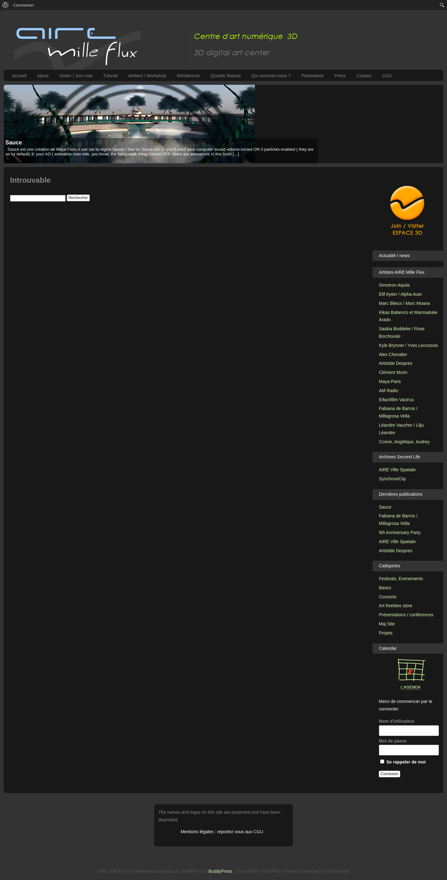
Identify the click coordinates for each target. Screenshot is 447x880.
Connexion (23, 5)
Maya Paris (390, 381)
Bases (385, 587)
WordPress (191, 871)
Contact (363, 75)
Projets (386, 632)
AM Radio (388, 390)
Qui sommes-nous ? (270, 75)
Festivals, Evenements (401, 578)
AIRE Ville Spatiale (397, 469)
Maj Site (387, 623)
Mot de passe (409, 747)
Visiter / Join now (76, 75)
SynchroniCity (392, 478)
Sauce (13, 142)
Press (340, 75)
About (43, 75)
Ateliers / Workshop (147, 75)
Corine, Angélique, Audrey (404, 441)
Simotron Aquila (394, 285)
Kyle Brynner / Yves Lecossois (408, 345)
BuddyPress (220, 871)
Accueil (19, 75)
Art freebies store (395, 605)
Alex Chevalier (393, 354)
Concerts (387, 596)
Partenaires (312, 75)
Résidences (188, 75)
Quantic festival (226, 75)
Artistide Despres (395, 363)
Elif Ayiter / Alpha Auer (400, 294)
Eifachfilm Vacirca (396, 399)
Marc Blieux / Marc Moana (404, 303)
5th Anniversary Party (400, 532)
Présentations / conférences (406, 614)
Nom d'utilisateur (409, 727)
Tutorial (110, 75)
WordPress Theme (279, 871)
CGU (387, 75)
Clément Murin (393, 372)
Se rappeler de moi (403, 761)
